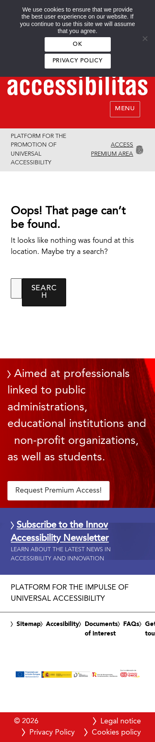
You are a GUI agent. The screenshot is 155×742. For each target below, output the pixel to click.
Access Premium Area (112, 149)
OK (77, 44)
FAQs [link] (131, 624)
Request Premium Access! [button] (58, 490)
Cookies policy (116, 732)
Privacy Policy (77, 61)
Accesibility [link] (62, 624)
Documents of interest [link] (101, 629)
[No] (145, 38)
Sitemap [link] (29, 624)
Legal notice (120, 721)
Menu (125, 109)
